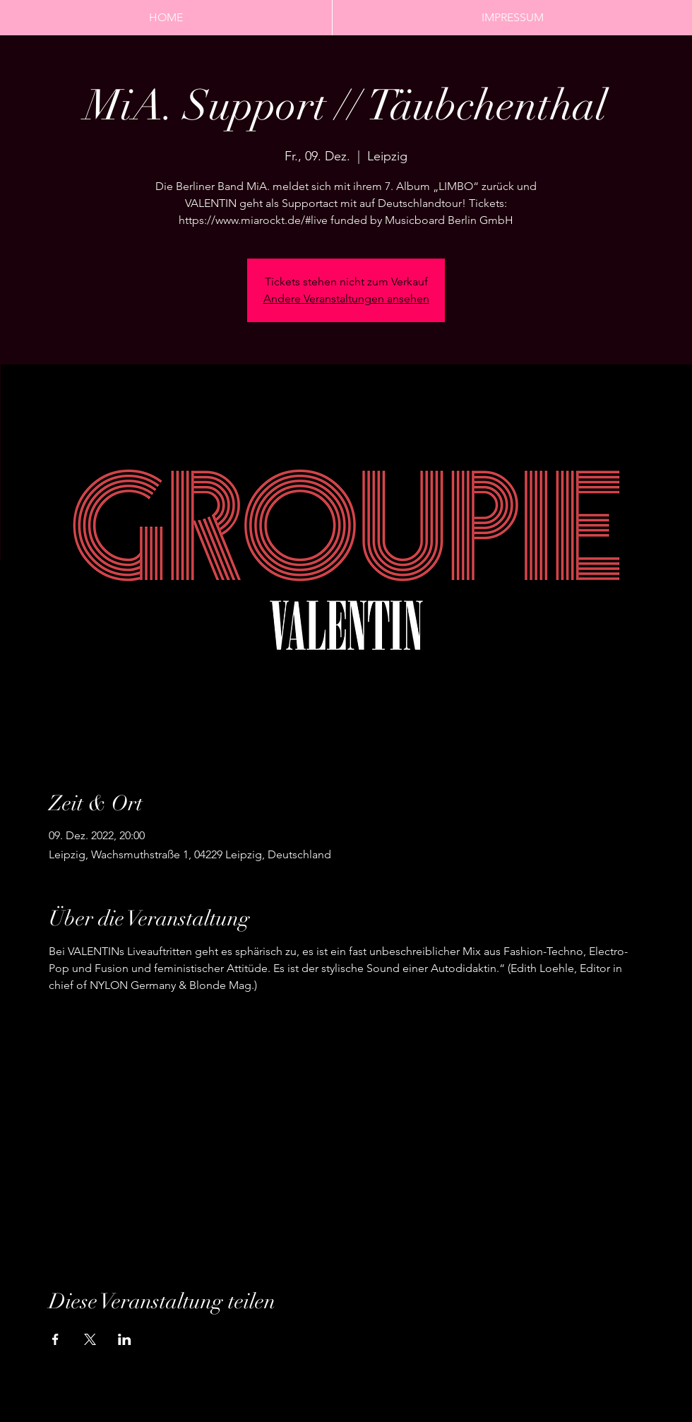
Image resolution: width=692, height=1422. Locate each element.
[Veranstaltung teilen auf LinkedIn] (124, 1339)
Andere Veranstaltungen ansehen (346, 298)
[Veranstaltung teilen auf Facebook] (55, 1339)
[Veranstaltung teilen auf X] (90, 1339)
